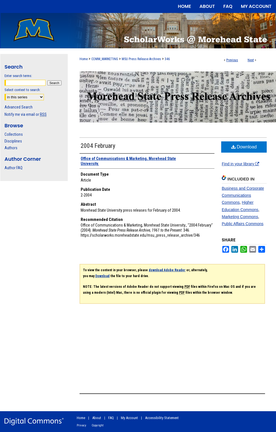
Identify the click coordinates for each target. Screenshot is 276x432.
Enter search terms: (18, 76)
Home (84, 59)
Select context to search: (22, 90)
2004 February (98, 145)
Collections (13, 134)
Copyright (97, 425)
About (96, 418)
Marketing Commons (240, 216)
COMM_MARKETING (104, 59)
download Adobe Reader (167, 270)
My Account (129, 418)
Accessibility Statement (162, 418)
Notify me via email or (25, 114)
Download (244, 146)
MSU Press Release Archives (141, 59)
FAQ (111, 418)
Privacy (81, 425)
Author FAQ (13, 168)
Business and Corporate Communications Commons (243, 195)
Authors (10, 148)
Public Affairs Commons (242, 223)
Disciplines (13, 141)
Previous (232, 60)
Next (251, 60)
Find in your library (240, 164)
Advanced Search (18, 107)
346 (167, 59)
